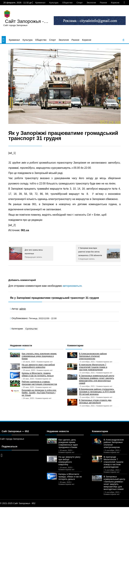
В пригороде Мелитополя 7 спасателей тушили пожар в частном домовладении (93, 367)
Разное (103, 2)
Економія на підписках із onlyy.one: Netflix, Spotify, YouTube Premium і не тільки (39, 392)
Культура (53, 2)
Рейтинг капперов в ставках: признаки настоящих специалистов (39, 382)
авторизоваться (72, 285)
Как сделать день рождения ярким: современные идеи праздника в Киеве (39, 356)
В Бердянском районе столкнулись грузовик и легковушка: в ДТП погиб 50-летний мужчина (97, 391)
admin (22, 308)
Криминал (40, 2)
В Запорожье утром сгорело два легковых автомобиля (95, 401)
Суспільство (31, 328)
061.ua (25, 230)
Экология (91, 2)
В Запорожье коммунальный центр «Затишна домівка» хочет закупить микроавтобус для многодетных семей (96, 379)
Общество (67, 2)
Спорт (79, 2)
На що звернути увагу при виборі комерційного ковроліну (38, 365)
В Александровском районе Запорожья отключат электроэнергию (93, 356)
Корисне (115, 2)
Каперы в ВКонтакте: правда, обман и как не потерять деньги (38, 374)
